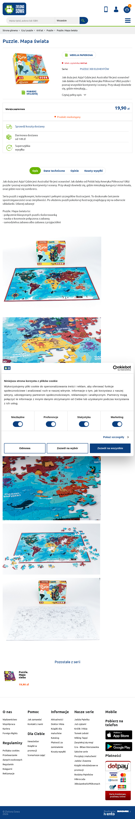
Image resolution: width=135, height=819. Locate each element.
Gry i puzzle (27, 30)
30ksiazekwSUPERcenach (87, 783)
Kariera (6, 728)
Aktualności (57, 719)
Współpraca (9, 723)
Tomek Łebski (81, 733)
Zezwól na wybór (67, 448)
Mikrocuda (79, 779)
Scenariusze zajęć (36, 755)
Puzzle (50, 30)
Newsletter (33, 741)
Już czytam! (80, 723)
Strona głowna (10, 30)
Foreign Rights (10, 733)
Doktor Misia (57, 723)
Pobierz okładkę (32, 92)
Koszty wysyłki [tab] (93, 170)
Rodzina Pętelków (83, 774)
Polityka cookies (11, 750)
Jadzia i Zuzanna (82, 760)
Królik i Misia (80, 728)
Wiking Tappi (81, 737)
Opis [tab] (35, 170)
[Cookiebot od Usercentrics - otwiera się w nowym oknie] (115, 368)
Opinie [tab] (74, 170)
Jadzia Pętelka (81, 719)
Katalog (55, 737)
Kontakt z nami (35, 723)
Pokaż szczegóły (113, 437)
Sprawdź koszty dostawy (29, 126)
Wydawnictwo (10, 719)
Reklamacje (8, 773)
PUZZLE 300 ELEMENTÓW (94, 68)
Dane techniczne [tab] (54, 170)
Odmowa (24, 448)
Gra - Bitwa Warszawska (86, 746)
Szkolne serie (81, 751)
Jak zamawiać (35, 719)
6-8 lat (40, 30)
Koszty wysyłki (58, 751)
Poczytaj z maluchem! (85, 756)
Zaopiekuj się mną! (83, 742)
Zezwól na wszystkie (110, 448)
